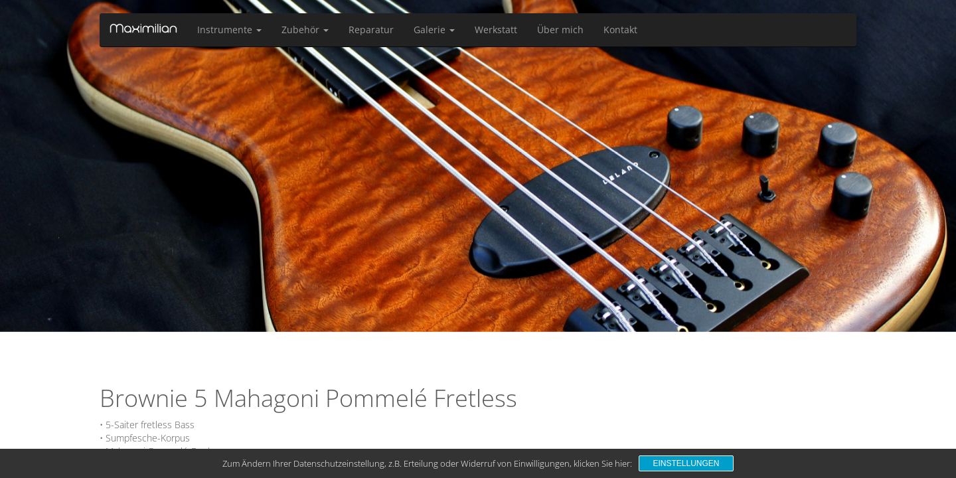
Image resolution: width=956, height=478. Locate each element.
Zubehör (305, 29)
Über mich (560, 29)
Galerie (434, 29)
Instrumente (229, 29)
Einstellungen (686, 463)
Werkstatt (496, 29)
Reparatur (371, 29)
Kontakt (620, 29)
